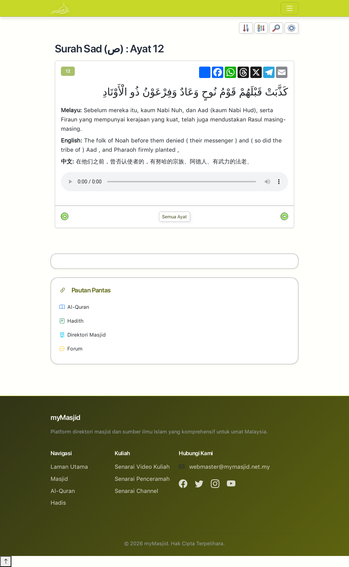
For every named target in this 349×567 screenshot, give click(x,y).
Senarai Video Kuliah (142, 466)
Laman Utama (69, 466)
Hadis (58, 502)
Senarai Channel (136, 491)
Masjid (59, 478)
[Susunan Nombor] (246, 27)
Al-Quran (74, 307)
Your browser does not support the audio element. (174, 181)
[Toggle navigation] (289, 8)
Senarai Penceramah (142, 478)
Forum (71, 348)
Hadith (71, 321)
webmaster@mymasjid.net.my (229, 466)
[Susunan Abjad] (261, 27)
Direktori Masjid (82, 335)
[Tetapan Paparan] (291, 27)
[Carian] (276, 27)
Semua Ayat (174, 216)
